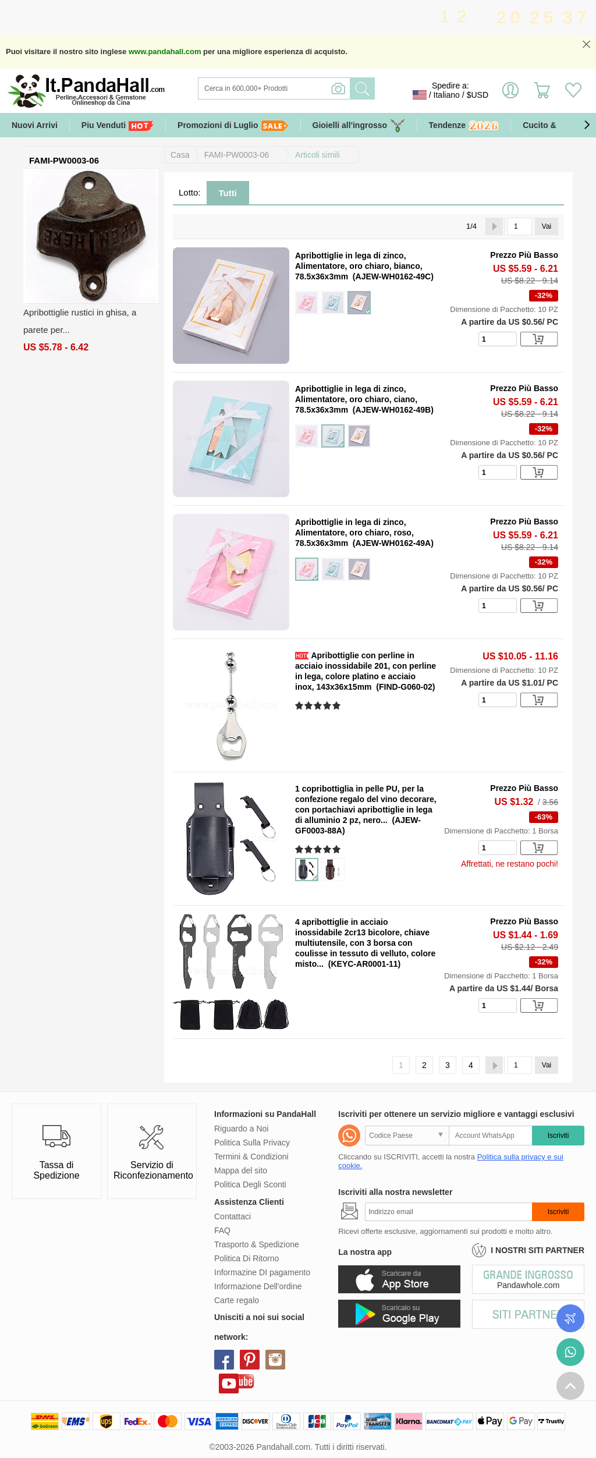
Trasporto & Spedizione (256, 1244)
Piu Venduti (117, 125)
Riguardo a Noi (241, 1128)
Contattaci (232, 1216)
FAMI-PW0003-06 (236, 154)
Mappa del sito (240, 1170)
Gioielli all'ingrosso (359, 125)
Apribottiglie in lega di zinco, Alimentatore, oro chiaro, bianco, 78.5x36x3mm (359, 266)
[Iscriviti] (448, 1211)
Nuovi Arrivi (35, 125)
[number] (497, 339)
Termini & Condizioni (251, 1156)
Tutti (228, 193)
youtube (229, 1383)
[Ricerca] (321, 88)
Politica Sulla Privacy (252, 1142)
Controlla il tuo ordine (570, 1318)
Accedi (510, 94)
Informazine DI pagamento (262, 1272)
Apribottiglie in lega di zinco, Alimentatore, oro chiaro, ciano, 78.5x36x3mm (356, 399)
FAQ (222, 1230)
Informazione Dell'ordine (258, 1286)
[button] (586, 125)
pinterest (250, 1360)
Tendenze (464, 126)
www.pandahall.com (165, 51)
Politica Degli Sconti (250, 1184)
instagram (275, 1360)
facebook (224, 1360)
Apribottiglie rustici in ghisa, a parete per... (79, 321)
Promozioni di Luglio (233, 125)
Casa (180, 154)
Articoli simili (317, 155)
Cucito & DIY (547, 125)
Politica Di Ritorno (246, 1258)
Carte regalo (236, 1300)
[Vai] (520, 226)
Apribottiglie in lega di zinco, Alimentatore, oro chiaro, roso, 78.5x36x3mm (354, 532)
